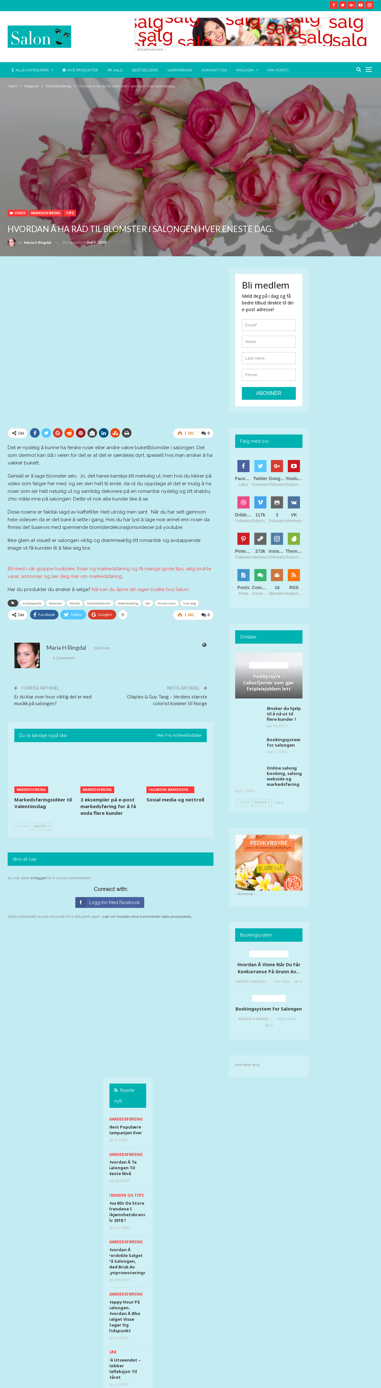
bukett (75, 603)
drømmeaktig (128, 603)
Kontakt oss (214, 70)
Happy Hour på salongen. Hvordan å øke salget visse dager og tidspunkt (346, 506)
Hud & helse (343, 589)
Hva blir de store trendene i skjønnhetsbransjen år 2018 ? (352, 402)
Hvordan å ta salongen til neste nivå (344, 358)
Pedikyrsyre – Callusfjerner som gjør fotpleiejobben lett (268, 682)
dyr (148, 603)
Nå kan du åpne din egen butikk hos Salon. (141, 589)
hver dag (189, 603)
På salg (115, 70)
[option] (348, 485)
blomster (55, 603)
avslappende (32, 603)
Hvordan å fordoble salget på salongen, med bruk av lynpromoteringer (350, 451)
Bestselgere (145, 70)
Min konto (277, 70)
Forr (23, 826)
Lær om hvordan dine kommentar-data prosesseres (146, 916)
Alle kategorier (30, 70)
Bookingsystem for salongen (283, 742)
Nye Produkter (80, 70)
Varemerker (179, 70)
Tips (70, 213)
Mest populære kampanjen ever (347, 320)
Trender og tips (348, 385)
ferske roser (167, 603)
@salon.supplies (201, 1101)
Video (18, 213)
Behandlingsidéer (268, 665)
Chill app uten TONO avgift (345, 646)
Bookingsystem (268, 998)
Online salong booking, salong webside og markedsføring (284, 776)
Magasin (245, 70)
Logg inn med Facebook (107, 902)
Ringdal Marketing (355, 1378)
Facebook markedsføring (171, 789)
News (15, 1364)
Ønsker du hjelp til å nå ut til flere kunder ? (284, 713)
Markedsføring (45, 213)
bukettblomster (99, 603)
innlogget (38, 878)
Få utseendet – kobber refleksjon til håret (346, 558)
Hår (334, 542)
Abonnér (268, 393)
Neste (41, 826)
